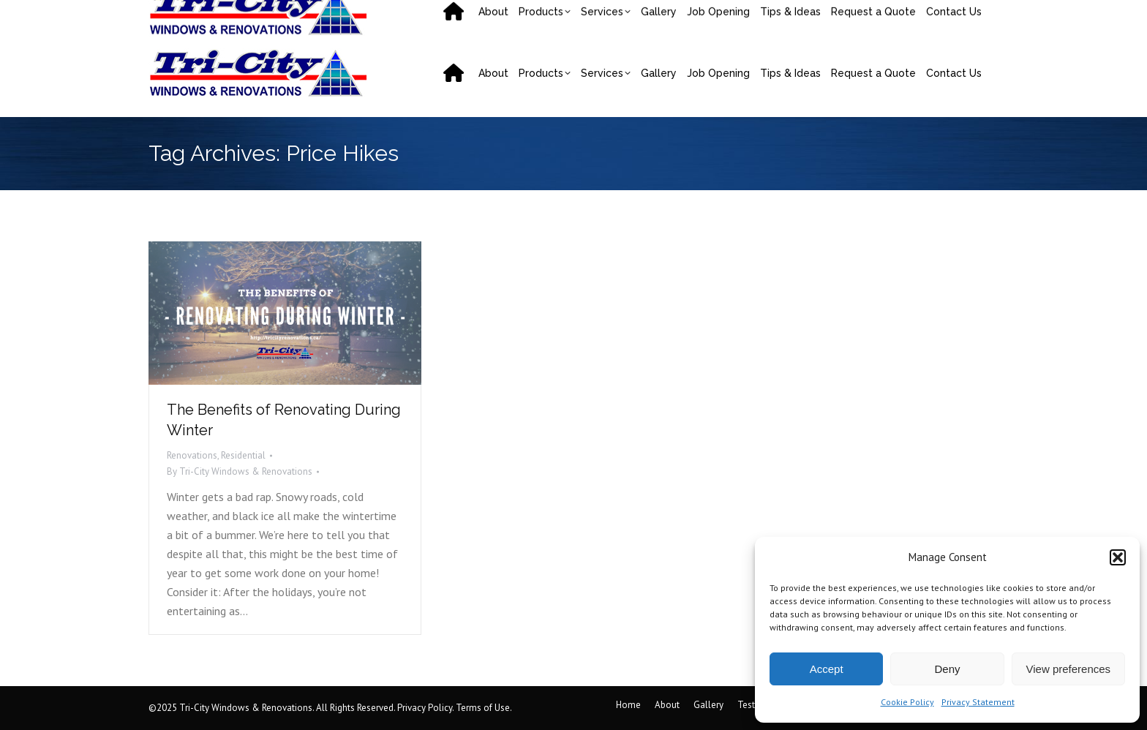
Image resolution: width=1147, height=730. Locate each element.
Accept (826, 669)
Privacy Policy (424, 707)
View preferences (1068, 669)
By (239, 471)
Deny (947, 669)
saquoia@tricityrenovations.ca (341, 14)
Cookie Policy (907, 701)
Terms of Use (483, 707)
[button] (1117, 557)
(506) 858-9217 (202, 14)
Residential (243, 455)
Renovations (192, 455)
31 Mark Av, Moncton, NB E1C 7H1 (738, 14)
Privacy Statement (978, 701)
